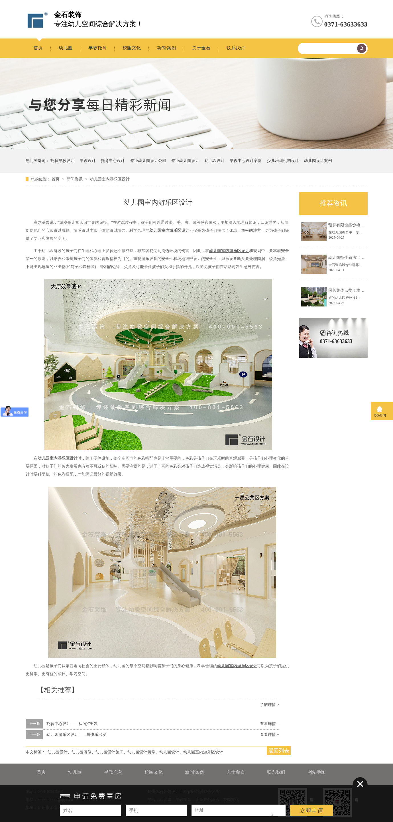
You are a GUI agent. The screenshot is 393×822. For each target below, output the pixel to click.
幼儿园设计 (215, 161)
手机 (133, 810)
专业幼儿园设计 (185, 161)
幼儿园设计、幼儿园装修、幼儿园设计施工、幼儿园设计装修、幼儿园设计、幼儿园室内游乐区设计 (135, 752)
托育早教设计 (62, 161)
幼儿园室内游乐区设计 (110, 179)
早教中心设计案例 (246, 161)
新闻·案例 (166, 47)
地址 (199, 810)
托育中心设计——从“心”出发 (72, 724)
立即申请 (311, 810)
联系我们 (235, 47)
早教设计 (88, 161)
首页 (38, 47)
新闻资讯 (75, 179)
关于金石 (201, 47)
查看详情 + (269, 724)
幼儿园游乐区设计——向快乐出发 (76, 734)
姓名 (67, 810)
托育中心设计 (113, 161)
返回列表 (278, 751)
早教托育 (97, 47)
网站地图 (317, 772)
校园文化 (132, 47)
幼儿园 (65, 47)
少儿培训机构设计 (283, 161)
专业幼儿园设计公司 (148, 161)
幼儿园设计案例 (318, 161)
